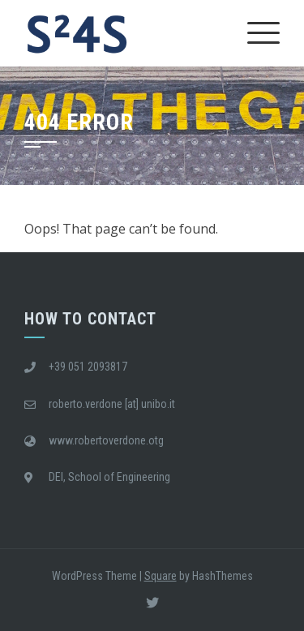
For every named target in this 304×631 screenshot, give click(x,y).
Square (160, 575)
